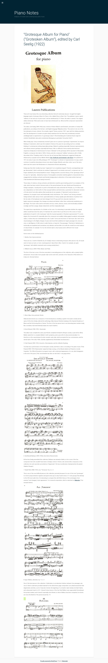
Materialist (65, 661)
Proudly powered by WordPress (48, 661)
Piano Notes (26, 12)
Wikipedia (77, 480)
